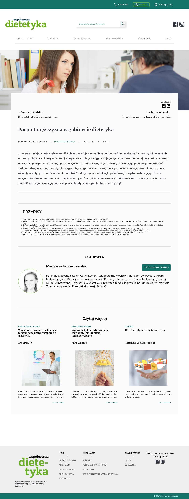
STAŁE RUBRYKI (25, 38)
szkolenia (64, 479)
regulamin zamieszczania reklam (100, 474)
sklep (128, 460)
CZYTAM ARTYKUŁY (156, 267)
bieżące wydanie (67, 460)
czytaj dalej (58, 402)
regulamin (88, 469)
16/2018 (105, 141)
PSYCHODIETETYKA (64, 141)
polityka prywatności (94, 465)
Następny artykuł (159, 112)
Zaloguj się (163, 5)
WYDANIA (53, 38)
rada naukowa (67, 469)
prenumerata (66, 474)
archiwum (64, 465)
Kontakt (121, 5)
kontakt (87, 460)
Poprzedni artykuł (30, 112)
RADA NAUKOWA (82, 38)
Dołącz (141, 4)
